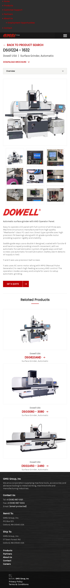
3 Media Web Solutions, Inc (10, 575)
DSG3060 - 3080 (33, 412)
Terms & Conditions (19, 584)
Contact (8, 28)
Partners (8, 14)
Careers (7, 564)
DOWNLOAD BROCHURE (14, 62)
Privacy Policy (15, 581)
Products (8, 5)
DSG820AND (33, 357)
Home (6, 1)
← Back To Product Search (23, 45)
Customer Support (13, 10)
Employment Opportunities (21, 22)
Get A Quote (13, 284)
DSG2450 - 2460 (33, 466)
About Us (8, 18)
